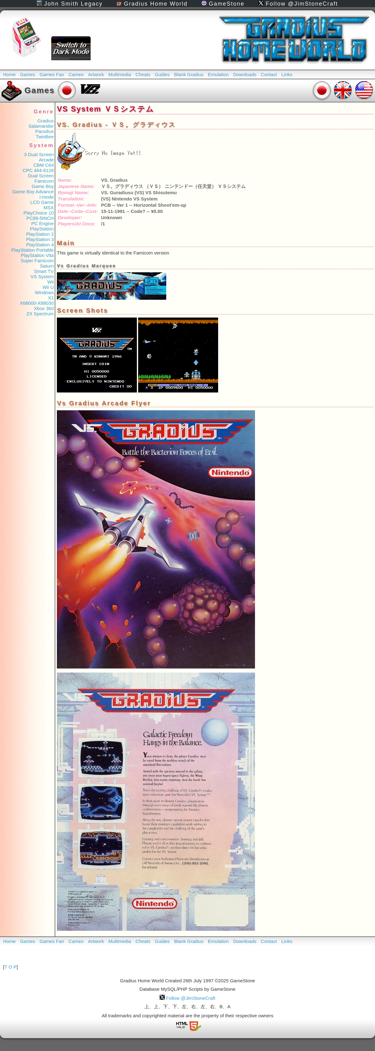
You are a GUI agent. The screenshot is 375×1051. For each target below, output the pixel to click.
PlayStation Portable (32, 250)
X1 (51, 297)
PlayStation (42, 228)
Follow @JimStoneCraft (298, 4)
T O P (10, 967)
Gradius (45, 120)
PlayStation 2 (40, 234)
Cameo (75, 74)
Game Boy (43, 186)
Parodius (44, 131)
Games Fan (52, 74)
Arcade (46, 159)
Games (27, 74)
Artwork (96, 74)
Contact (269, 74)
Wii (50, 281)
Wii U (48, 287)
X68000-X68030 (37, 303)
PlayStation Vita (37, 255)
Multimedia (119, 74)
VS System (42, 276)
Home (9, 74)
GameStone (223, 4)
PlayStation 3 (40, 239)
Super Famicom (37, 260)
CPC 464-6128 (38, 170)
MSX (48, 207)
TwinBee (45, 136)
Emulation (218, 74)
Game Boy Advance (33, 191)
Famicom (44, 181)
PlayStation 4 (40, 244)
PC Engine (42, 223)
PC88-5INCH (40, 218)
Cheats (143, 74)
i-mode (46, 197)
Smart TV (44, 271)
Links (286, 74)
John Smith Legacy (69, 4)
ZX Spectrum (40, 313)
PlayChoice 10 (38, 212)
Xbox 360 (44, 308)
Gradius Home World (152, 4)
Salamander (41, 126)
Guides (162, 74)
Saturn (47, 266)
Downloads (244, 74)
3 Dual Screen (39, 154)
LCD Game (42, 202)
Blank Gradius (188, 74)
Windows (44, 292)
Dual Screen (41, 175)
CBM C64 (43, 165)
